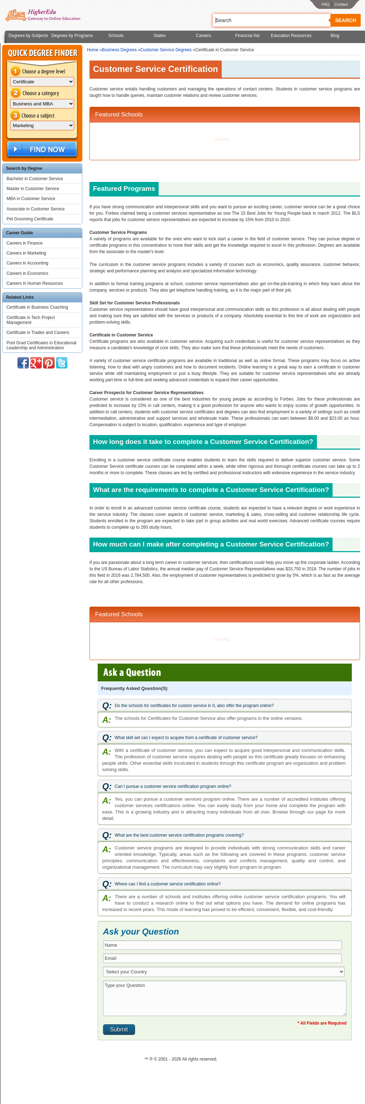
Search (345, 20)
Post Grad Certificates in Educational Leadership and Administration (41, 345)
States (160, 35)
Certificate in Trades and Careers (37, 332)
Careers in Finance (24, 243)
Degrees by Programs (72, 35)
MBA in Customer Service (30, 198)
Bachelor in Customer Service (34, 178)
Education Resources (291, 35)
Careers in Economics (27, 273)
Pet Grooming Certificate (29, 218)
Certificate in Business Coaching (37, 307)
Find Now (41, 149)
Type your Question (224, 998)
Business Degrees (119, 49)
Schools (116, 35)
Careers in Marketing (26, 253)
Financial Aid (247, 35)
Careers (203, 35)
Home (92, 49)
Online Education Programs (43, 15)
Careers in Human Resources (34, 283)
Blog (335, 35)
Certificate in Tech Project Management (30, 320)
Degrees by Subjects (28, 35)
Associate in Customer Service (35, 208)
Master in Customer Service (32, 188)
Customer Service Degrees (165, 49)
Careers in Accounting (27, 263)
